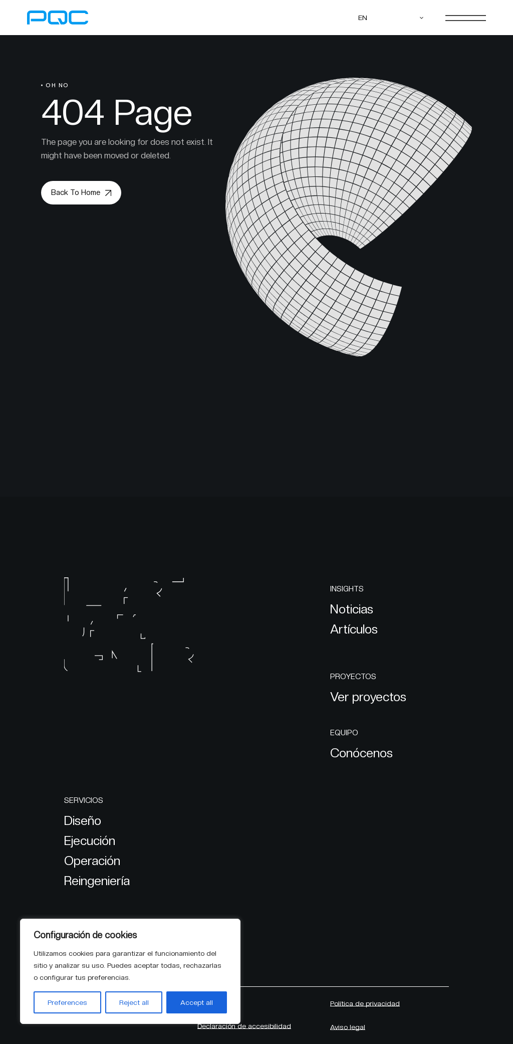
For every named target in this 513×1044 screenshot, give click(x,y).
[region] (130, 971)
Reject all (134, 1002)
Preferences (67, 1002)
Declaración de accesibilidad (244, 1026)
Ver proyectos (368, 696)
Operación (92, 860)
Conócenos (361, 752)
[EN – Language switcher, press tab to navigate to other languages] (391, 17)
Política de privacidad (365, 1003)
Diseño (82, 820)
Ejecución (89, 840)
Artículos (354, 629)
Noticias (351, 608)
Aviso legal (347, 1027)
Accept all (196, 1002)
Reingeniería (97, 880)
